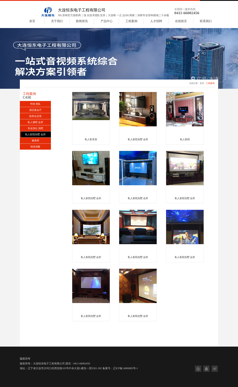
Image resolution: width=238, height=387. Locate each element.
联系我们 (206, 21)
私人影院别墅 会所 (35, 134)
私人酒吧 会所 (35, 122)
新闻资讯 (82, 21)
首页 (32, 21)
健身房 (35, 140)
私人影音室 (91, 139)
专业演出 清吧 (35, 128)
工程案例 (131, 21)
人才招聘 (156, 21)
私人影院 (185, 139)
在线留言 (181, 21)
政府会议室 (35, 116)
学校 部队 (35, 104)
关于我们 (57, 21)
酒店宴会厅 (35, 110)
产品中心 (107, 21)
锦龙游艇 (35, 146)
